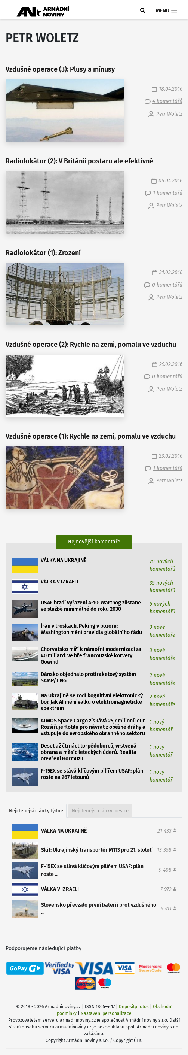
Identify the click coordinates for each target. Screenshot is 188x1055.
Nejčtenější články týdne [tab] (36, 810)
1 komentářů (167, 193)
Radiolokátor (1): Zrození (43, 253)
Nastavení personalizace (106, 1013)
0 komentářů (167, 285)
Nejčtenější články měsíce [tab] (100, 810)
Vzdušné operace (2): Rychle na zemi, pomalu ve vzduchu (91, 345)
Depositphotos (134, 1006)
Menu (167, 11)
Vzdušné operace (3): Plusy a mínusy (60, 69)
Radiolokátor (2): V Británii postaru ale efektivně (79, 161)
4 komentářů (167, 101)
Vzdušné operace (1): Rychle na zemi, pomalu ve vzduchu (91, 436)
